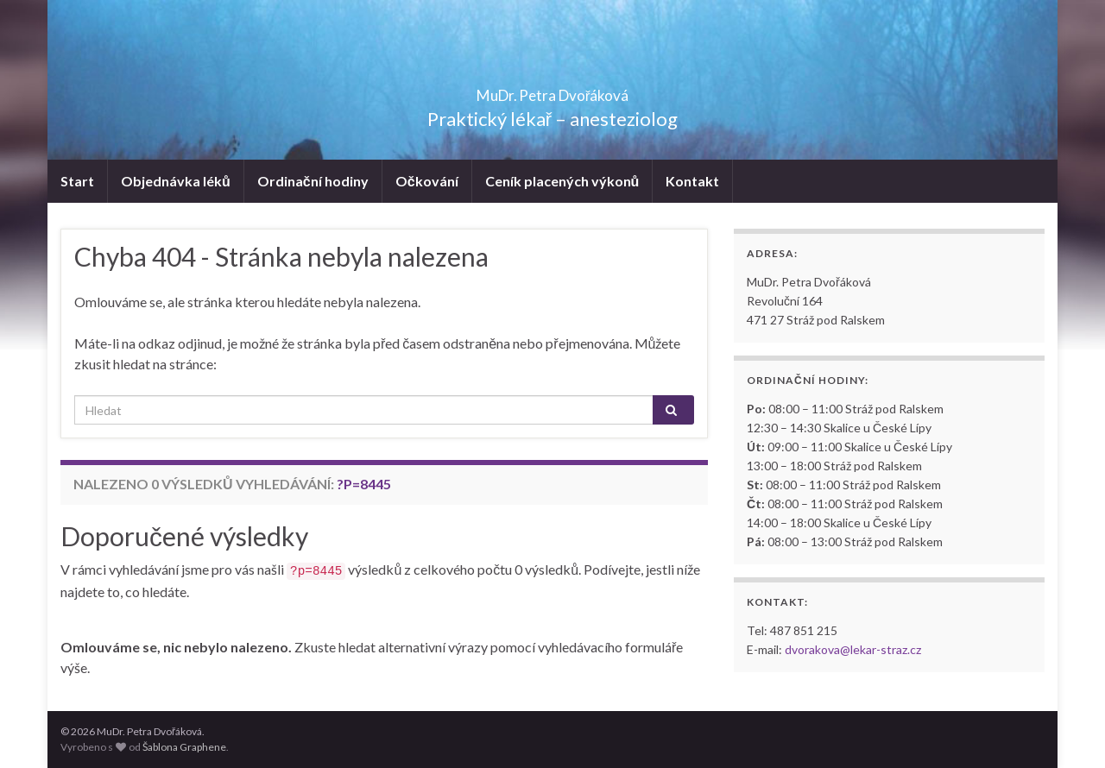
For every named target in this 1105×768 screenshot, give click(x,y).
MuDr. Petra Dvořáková (553, 90)
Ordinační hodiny (313, 181)
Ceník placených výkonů (562, 181)
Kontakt (692, 181)
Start (77, 181)
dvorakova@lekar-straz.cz (853, 649)
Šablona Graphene (184, 746)
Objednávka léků (175, 181)
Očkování (426, 181)
